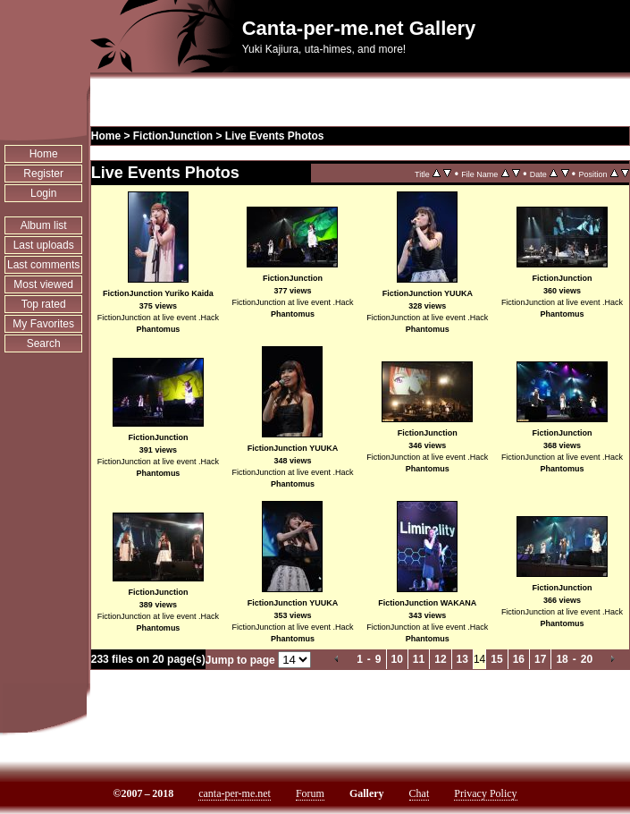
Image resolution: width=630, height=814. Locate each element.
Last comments (43, 265)
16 (519, 659)
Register (43, 173)
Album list (44, 225)
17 (540, 659)
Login (43, 193)
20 (586, 659)
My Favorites (43, 324)
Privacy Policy (485, 793)
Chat (419, 793)
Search (44, 343)
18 (561, 659)
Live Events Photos (274, 136)
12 (440, 659)
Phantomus (158, 329)
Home (43, 154)
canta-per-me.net (234, 793)
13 (462, 659)
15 (496, 659)
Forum (310, 793)
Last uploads (43, 245)
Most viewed (43, 284)
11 (418, 659)
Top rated (43, 304)
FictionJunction (173, 136)
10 (397, 659)
